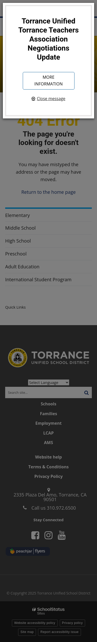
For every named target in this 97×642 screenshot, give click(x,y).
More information (48, 80)
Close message (51, 98)
